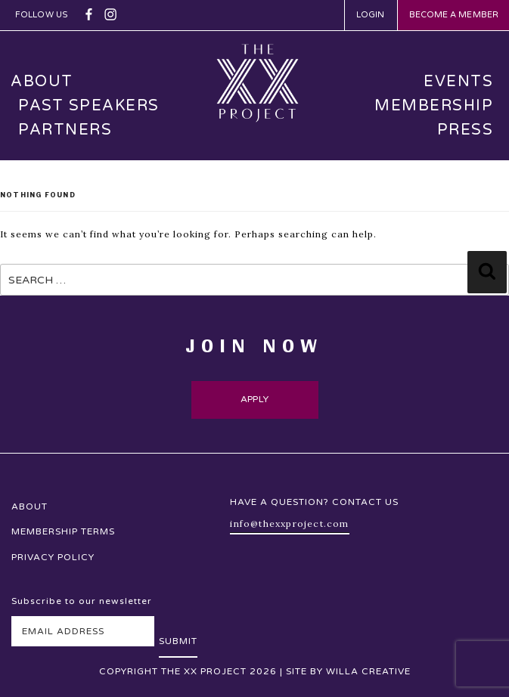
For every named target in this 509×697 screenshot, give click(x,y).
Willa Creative (368, 671)
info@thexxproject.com (289, 523)
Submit (178, 641)
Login (370, 15)
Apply (254, 399)
